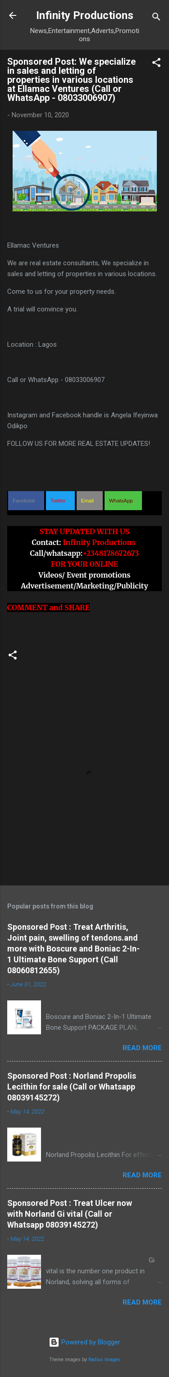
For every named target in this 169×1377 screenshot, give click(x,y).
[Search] (156, 18)
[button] (156, 64)
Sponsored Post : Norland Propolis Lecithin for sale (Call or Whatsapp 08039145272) (71, 1086)
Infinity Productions (84, 15)
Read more (142, 1048)
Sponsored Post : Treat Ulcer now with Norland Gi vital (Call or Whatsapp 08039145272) (69, 1213)
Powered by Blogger (84, 1342)
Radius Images (104, 1360)
